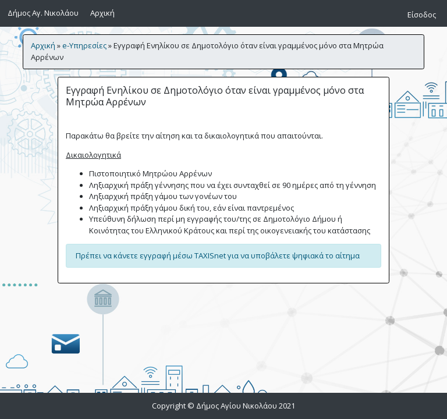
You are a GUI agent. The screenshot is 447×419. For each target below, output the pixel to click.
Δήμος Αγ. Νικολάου (43, 13)
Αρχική (104, 12)
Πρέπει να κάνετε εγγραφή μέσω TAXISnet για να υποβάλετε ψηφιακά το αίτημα (218, 255)
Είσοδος (421, 14)
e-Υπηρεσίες (84, 45)
